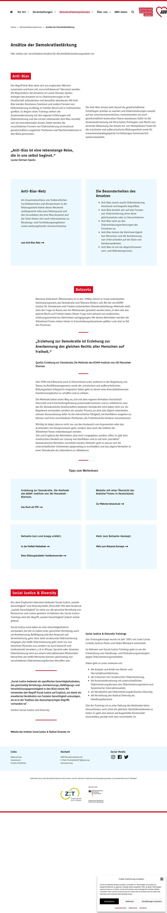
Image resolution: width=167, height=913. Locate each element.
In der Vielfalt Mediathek (36, 546)
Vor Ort (22, 12)
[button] (161, 879)
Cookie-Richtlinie (120, 908)
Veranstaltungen (42, 12)
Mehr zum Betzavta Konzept (113, 546)
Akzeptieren (109, 901)
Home (13, 27)
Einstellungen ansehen (152, 901)
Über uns (102, 12)
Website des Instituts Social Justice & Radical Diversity (41, 732)
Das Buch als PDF (33, 507)
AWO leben (121, 12)
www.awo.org (67, 763)
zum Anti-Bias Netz (33, 242)
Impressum (143, 908)
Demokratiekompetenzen (75, 12)
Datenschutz (133, 908)
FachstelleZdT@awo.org (78, 760)
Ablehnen (129, 901)
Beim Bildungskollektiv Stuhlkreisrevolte (44, 556)
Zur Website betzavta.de (111, 504)
